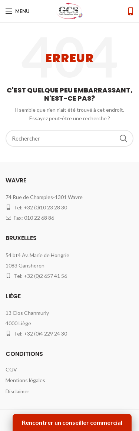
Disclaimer (17, 391)
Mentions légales (25, 380)
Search (123, 138)
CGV (11, 369)
